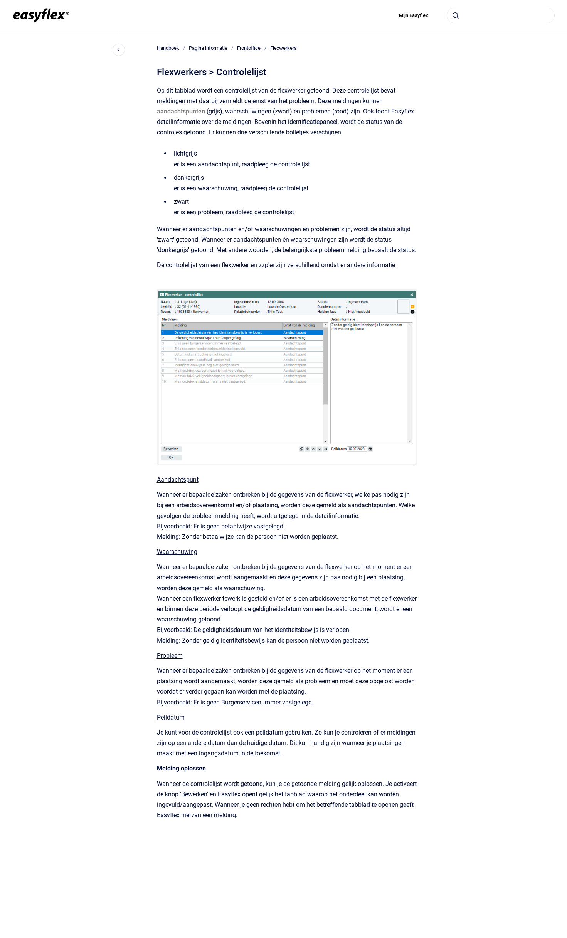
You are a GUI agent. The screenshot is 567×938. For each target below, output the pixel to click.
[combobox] (500, 15)
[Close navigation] (119, 50)
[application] (565, 936)
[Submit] (455, 15)
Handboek (168, 48)
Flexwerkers (283, 48)
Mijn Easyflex (413, 15)
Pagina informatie (208, 48)
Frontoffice (249, 48)
